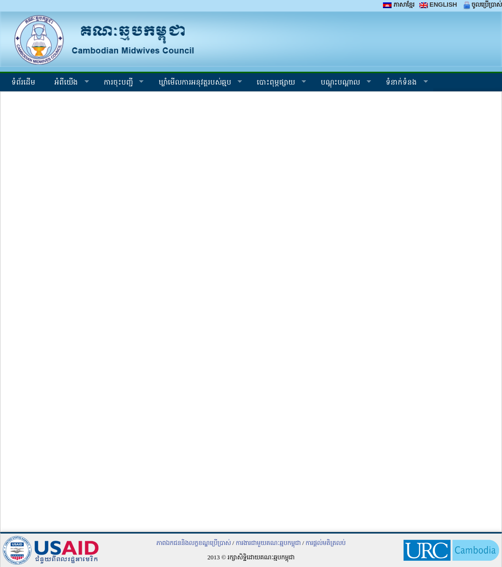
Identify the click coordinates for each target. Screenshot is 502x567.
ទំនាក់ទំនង (402, 83)
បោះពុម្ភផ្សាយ (276, 83)
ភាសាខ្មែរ (398, 4)
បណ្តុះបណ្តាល (341, 83)
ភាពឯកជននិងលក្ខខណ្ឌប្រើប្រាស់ (193, 542)
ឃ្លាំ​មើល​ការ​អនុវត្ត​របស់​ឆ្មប (195, 83)
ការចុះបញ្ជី (119, 83)
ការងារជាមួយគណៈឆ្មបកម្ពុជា (268, 542)
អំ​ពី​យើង (67, 83)
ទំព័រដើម (22, 82)
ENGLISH (438, 4)
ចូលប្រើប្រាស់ (482, 4)
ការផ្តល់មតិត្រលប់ (326, 542)
